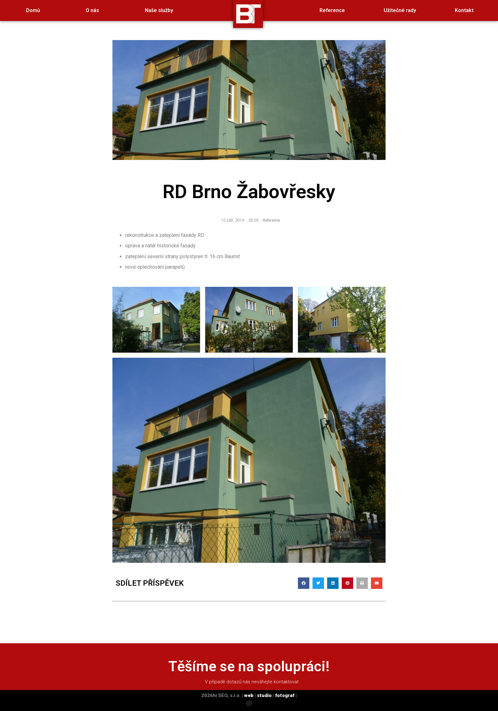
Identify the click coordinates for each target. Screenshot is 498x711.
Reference (332, 10)
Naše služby (159, 10)
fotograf (284, 695)
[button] (303, 583)
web (248, 695)
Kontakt (464, 10)
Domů (33, 10)
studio (264, 695)
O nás (92, 10)
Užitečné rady (400, 10)
